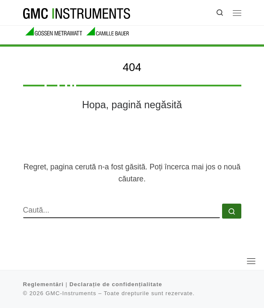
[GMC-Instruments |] (76, 12)
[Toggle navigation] (251, 261)
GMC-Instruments (71, 293)
